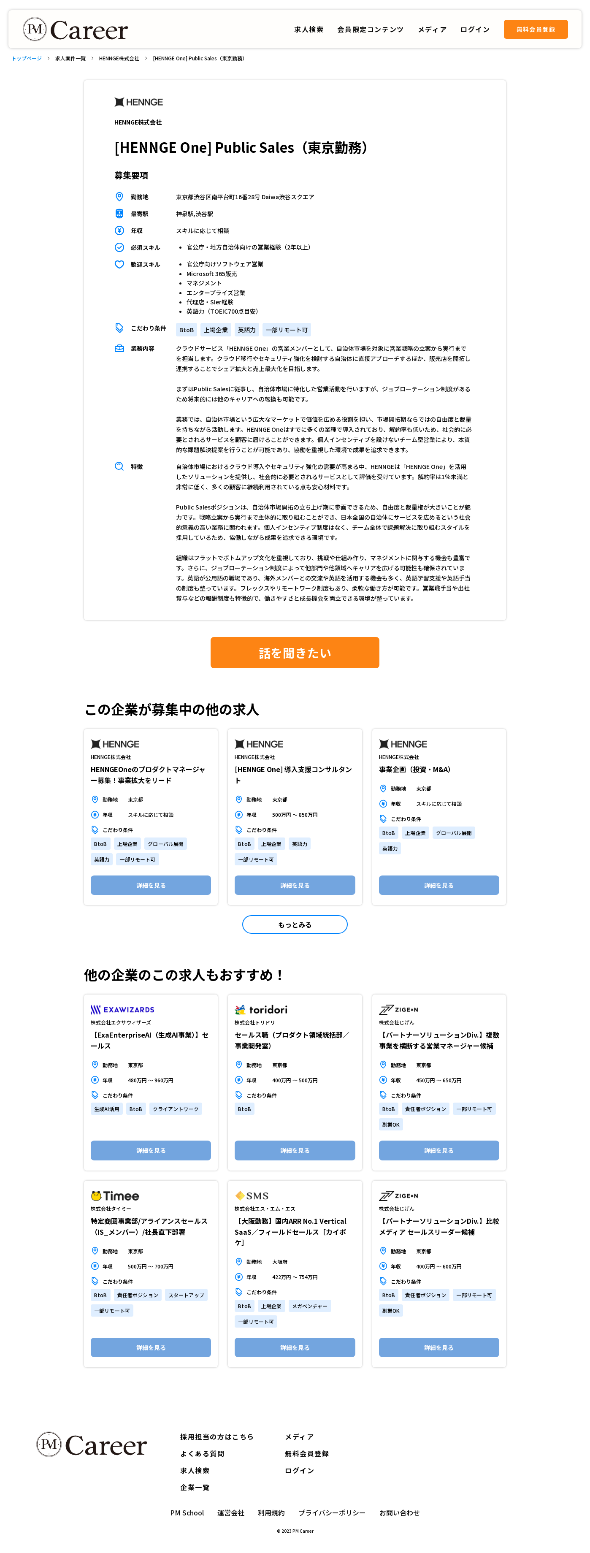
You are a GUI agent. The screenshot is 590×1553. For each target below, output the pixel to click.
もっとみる (295, 924)
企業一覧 (195, 1487)
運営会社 (230, 1512)
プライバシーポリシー (332, 1512)
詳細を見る (151, 885)
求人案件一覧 (70, 58)
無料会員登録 (536, 29)
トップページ (26, 58)
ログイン (299, 1470)
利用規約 (271, 1512)
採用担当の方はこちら (217, 1436)
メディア (299, 1436)
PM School (187, 1512)
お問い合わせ (399, 1512)
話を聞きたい (295, 652)
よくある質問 (202, 1453)
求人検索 (309, 29)
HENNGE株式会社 (119, 58)
